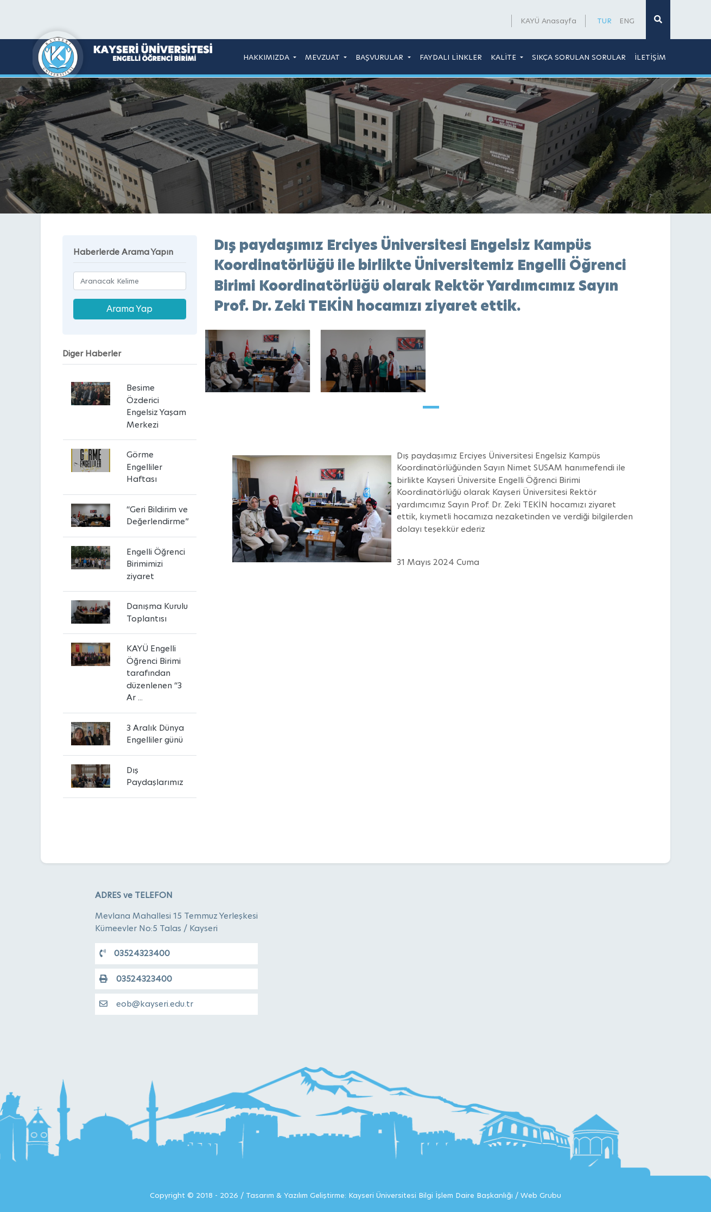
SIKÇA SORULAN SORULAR (579, 57)
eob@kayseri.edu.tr (146, 1003)
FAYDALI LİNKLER (451, 57)
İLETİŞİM (650, 57)
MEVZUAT (323, 57)
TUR (604, 21)
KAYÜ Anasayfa (548, 21)
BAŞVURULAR (380, 57)
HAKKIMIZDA (267, 57)
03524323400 (134, 953)
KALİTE (504, 57)
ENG (626, 21)
